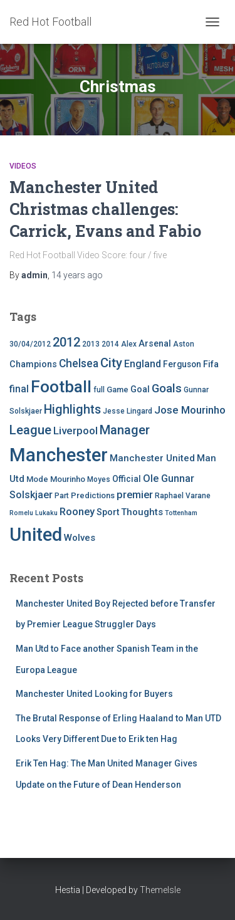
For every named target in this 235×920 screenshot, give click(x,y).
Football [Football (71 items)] (61, 386)
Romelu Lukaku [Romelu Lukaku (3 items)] (33, 513)
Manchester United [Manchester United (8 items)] (152, 458)
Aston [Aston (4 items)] (183, 344)
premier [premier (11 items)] (135, 495)
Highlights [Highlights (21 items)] (72, 409)
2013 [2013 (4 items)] (91, 344)
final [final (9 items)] (19, 389)
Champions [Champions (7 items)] (33, 364)
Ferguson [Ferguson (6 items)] (182, 364)
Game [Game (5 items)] (117, 389)
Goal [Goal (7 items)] (140, 389)
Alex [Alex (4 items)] (129, 344)
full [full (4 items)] (99, 389)
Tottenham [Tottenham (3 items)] (181, 513)
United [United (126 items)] (35, 534)
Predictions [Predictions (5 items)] (93, 495)
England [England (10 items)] (142, 364)
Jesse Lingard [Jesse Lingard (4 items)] (127, 411)
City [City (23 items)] (111, 362)
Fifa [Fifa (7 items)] (211, 364)
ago (77, 275)
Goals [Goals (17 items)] (167, 388)
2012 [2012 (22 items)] (66, 342)
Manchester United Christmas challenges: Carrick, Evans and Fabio (105, 209)
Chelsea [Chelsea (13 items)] (78, 363)
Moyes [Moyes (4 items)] (98, 479)
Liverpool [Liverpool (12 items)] (75, 430)
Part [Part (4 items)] (62, 495)
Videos (22, 166)
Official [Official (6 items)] (126, 479)
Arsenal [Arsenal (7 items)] (154, 343)
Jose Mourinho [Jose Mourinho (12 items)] (190, 410)
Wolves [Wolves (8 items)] (79, 537)
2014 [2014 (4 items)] (110, 344)
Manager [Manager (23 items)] (125, 429)
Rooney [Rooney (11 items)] (77, 512)
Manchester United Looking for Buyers (94, 694)
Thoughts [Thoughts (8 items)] (142, 512)
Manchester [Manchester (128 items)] (58, 455)
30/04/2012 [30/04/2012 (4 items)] (30, 344)
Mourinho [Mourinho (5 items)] (67, 479)
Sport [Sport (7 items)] (108, 512)
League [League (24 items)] (30, 429)
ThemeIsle (160, 890)
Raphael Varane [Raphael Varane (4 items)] (183, 495)
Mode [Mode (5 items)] (37, 479)
